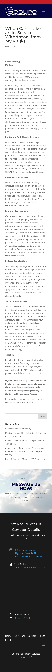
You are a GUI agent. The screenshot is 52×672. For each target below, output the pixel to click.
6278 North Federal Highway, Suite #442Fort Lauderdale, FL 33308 (28, 553)
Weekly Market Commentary (18, 428)
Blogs (42, 636)
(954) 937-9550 (23, 618)
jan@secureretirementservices (29, 567)
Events (8, 640)
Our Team (20, 636)
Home (8, 636)
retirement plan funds (19, 95)
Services (32, 636)
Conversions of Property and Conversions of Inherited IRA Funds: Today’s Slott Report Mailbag (25, 451)
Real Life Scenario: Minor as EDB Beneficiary (25, 459)
